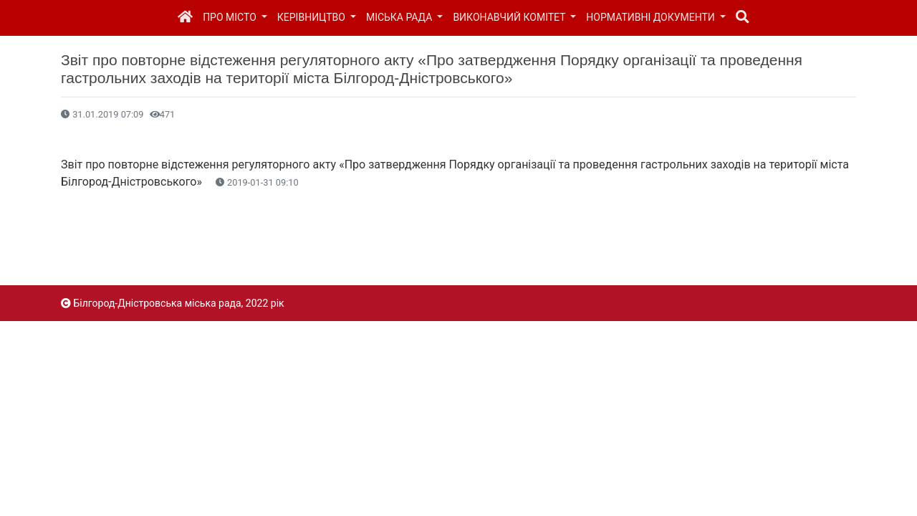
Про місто (231, 17)
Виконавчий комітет (510, 17)
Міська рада (400, 17)
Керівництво (312, 17)
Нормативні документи (651, 17)
